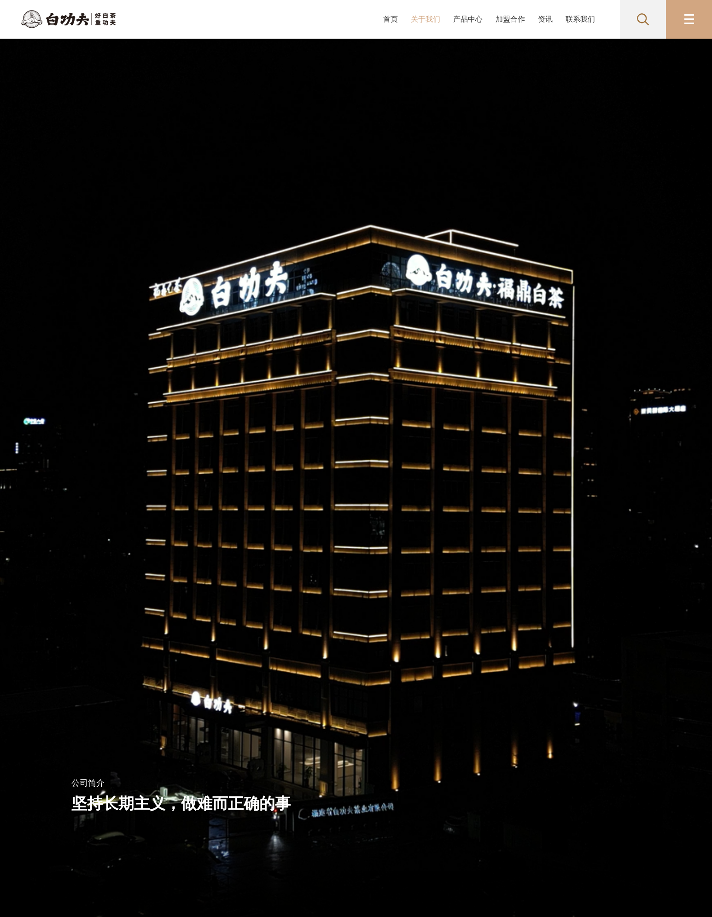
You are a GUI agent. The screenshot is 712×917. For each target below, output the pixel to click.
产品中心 (468, 19)
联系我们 (580, 19)
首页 (390, 19)
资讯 (545, 19)
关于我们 (425, 19)
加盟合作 (510, 19)
